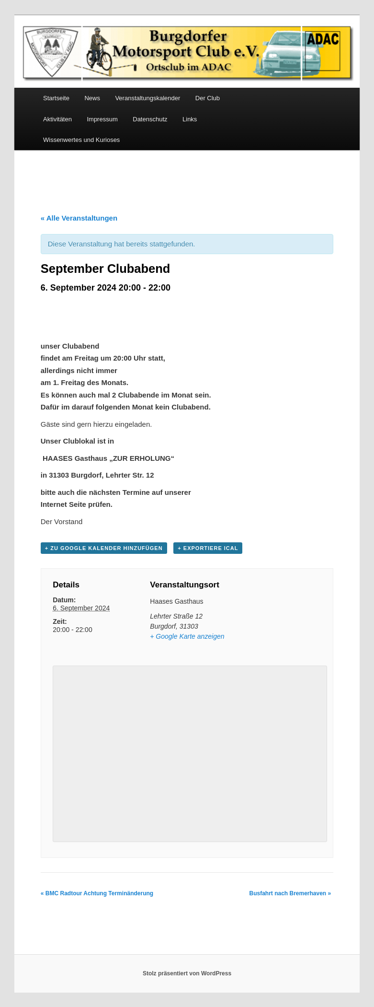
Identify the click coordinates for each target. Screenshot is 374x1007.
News (92, 98)
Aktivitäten (57, 119)
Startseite (56, 98)
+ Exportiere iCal (208, 548)
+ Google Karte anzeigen (187, 636)
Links (189, 119)
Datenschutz (150, 119)
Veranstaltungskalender (147, 98)
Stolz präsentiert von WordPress (187, 973)
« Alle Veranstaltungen (79, 218)
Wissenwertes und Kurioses (81, 139)
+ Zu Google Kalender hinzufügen (104, 548)
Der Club (207, 98)
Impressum (102, 119)
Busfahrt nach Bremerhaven (290, 893)
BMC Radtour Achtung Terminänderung (97, 893)
